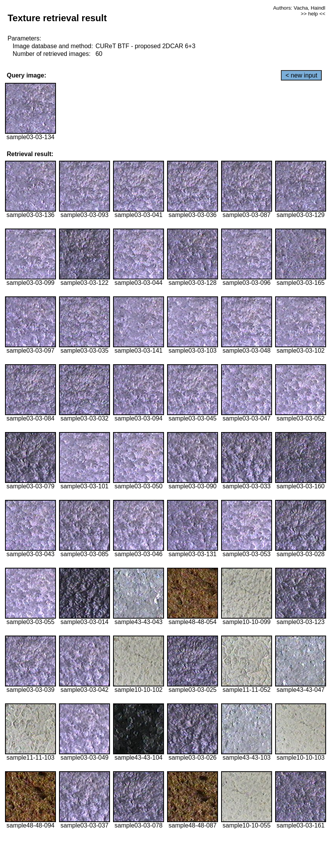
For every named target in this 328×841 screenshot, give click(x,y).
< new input (301, 75)
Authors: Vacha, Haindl (299, 8)
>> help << (313, 14)
